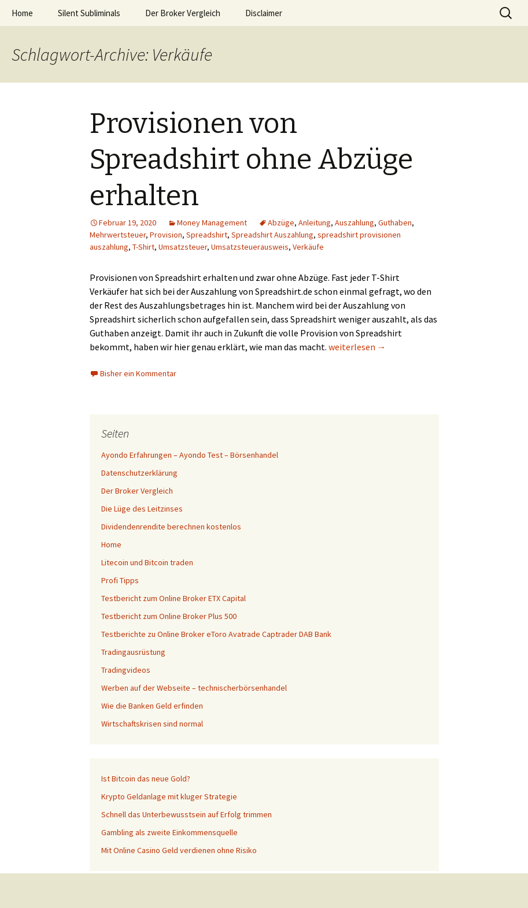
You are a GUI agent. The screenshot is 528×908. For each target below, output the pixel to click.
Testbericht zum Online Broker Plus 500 (169, 616)
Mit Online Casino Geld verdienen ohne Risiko (179, 850)
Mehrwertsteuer (118, 234)
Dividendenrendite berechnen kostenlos (171, 526)
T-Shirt (143, 247)
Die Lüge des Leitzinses (142, 508)
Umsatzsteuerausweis (250, 247)
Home (22, 13)
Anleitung (314, 222)
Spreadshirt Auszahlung (272, 234)
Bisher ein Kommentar (138, 373)
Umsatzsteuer (182, 247)
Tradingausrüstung (133, 652)
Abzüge (281, 222)
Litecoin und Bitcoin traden (147, 562)
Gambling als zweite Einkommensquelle (169, 832)
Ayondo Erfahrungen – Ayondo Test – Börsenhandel (189, 455)
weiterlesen (357, 347)
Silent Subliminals (89, 13)
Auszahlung (354, 222)
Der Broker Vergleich (182, 13)
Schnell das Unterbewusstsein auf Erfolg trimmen (186, 814)
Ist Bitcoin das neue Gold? (145, 778)
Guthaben (395, 222)
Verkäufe (308, 247)
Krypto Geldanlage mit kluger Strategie (169, 796)
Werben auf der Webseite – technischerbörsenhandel (194, 688)
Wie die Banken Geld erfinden (152, 706)
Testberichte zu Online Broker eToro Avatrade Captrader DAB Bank (216, 634)
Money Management (212, 222)
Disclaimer (263, 13)
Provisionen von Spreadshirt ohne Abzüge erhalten (251, 160)
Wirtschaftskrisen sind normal (152, 723)
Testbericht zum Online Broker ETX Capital (173, 598)
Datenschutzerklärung (139, 473)
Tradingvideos (125, 670)
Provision (166, 234)
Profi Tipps (120, 580)
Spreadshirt (206, 234)
